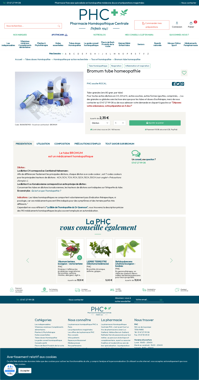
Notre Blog (99, 35)
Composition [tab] (62, 143)
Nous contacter (188, 2)
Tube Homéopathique (98, 66)
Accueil (18, 59)
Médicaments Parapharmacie (191, 44)
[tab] (138, 142)
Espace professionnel (77, 340)
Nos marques (20, 35)
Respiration (116, 66)
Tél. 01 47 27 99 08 (141, 332)
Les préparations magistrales (80, 329)
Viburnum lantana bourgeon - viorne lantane (70, 262)
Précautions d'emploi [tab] (87, 143)
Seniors (141, 44)
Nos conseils (73, 335)
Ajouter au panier (155, 123)
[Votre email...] (146, 299)
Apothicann (60, 35)
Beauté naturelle (157, 44)
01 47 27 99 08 (14, 2)
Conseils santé (41, 343)
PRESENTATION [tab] (24, 143)
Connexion (177, 25)
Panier (192, 24)
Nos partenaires (74, 345)
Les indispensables (8, 44)
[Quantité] (120, 123)
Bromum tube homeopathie (127, 59)
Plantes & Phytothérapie (41, 44)
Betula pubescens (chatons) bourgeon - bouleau (125, 263)
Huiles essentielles (58, 44)
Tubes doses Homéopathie (75, 44)
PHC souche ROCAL (97, 83)
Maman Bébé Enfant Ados (124, 44)
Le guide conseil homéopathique (91, 44)
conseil (138, 159)
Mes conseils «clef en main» (139, 35)
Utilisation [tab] (43, 143)
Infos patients (73, 337)
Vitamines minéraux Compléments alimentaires (24, 44)
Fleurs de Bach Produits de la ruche (107, 44)
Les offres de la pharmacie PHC (81, 332)
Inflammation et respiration (137, 66)
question (150, 159)
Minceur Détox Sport (174, 44)
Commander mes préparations (152, 25)
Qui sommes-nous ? (179, 35)
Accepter (25, 370)
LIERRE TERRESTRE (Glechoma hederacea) (98, 262)
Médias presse (74, 343)
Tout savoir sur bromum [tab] (119, 143)
